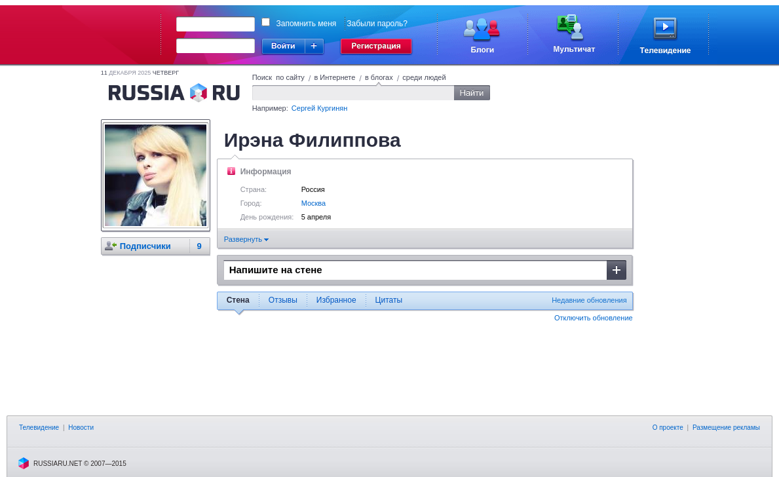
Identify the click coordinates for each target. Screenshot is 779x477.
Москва (313, 203)
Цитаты (388, 300)
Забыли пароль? (377, 23)
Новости (81, 427)
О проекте (668, 427)
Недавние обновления (589, 300)
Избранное (336, 300)
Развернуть (246, 239)
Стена (238, 300)
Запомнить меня (306, 23)
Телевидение (39, 427)
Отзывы (283, 300)
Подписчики (145, 246)
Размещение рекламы (726, 427)
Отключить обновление (593, 318)
